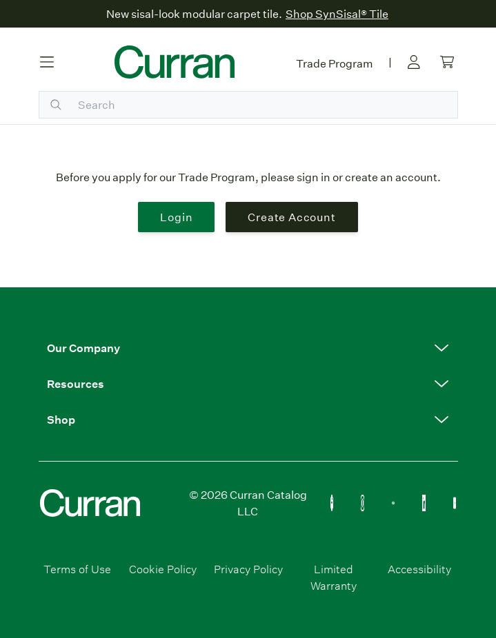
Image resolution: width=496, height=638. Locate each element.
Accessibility (419, 569)
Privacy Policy (248, 569)
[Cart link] (447, 62)
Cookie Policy (163, 569)
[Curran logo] (174, 62)
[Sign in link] (414, 62)
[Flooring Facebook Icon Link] (332, 503)
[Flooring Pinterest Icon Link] (393, 503)
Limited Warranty (333, 577)
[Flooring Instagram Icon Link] (362, 503)
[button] (248, 347)
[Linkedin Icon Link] (424, 503)
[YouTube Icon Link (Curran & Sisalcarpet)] (455, 503)
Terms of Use (77, 569)
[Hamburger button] (47, 62)
